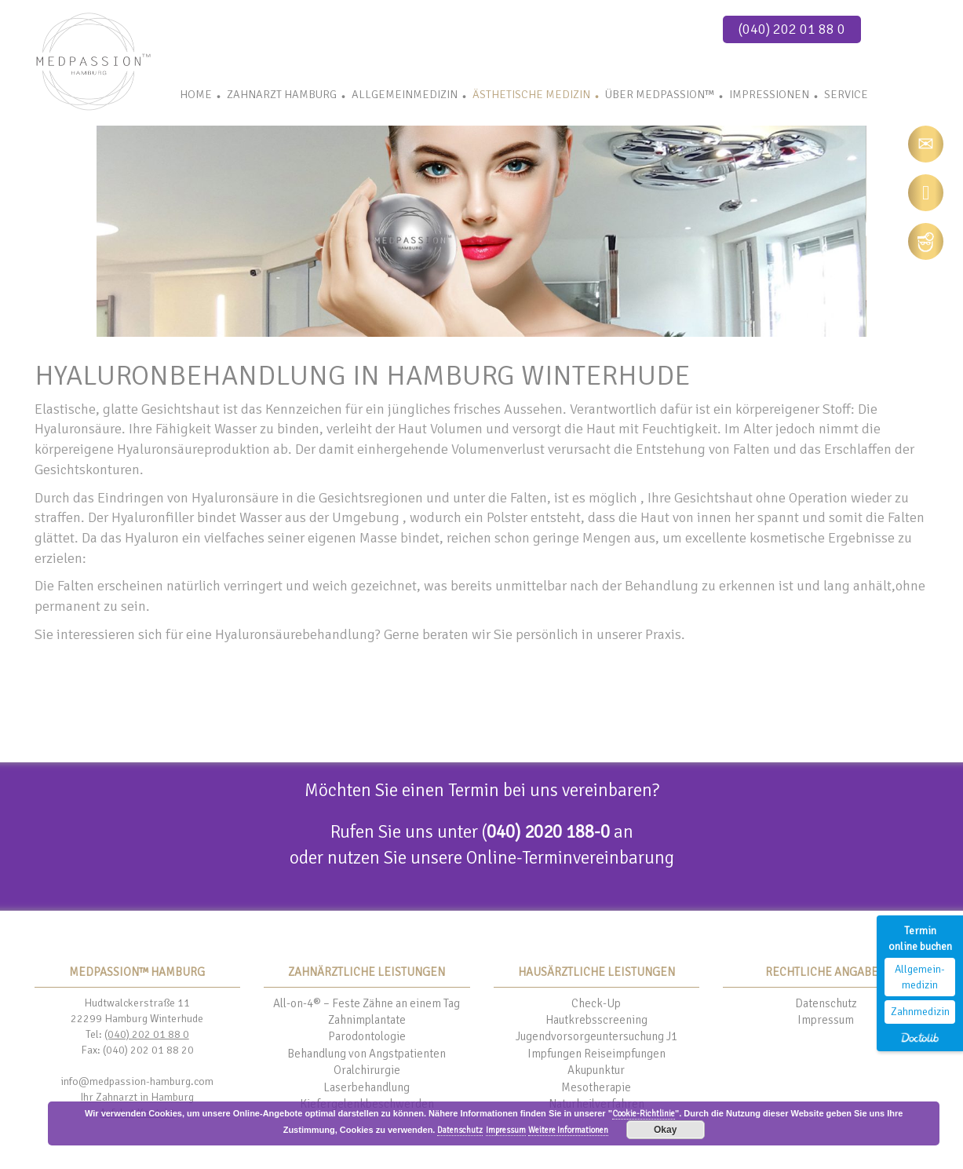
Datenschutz (826, 1003)
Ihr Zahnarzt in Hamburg (137, 1097)
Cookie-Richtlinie (643, 1114)
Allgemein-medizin (920, 977)
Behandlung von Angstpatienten (366, 1054)
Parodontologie (367, 1036)
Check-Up (596, 1003)
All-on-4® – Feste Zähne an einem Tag (366, 1003)
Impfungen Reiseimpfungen (596, 1054)
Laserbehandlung (366, 1087)
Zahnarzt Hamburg (282, 94)
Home (196, 94)
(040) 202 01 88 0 (792, 29)
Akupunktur (596, 1070)
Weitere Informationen (568, 1130)
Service (846, 94)
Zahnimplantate (367, 1020)
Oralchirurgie (367, 1070)
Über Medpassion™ (659, 94)
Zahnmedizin (920, 1011)
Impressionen (769, 94)
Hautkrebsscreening (596, 1020)
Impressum (825, 1020)
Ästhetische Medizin (531, 94)
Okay (665, 1129)
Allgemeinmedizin (405, 94)
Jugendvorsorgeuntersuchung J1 (596, 1036)
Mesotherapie (596, 1087)
